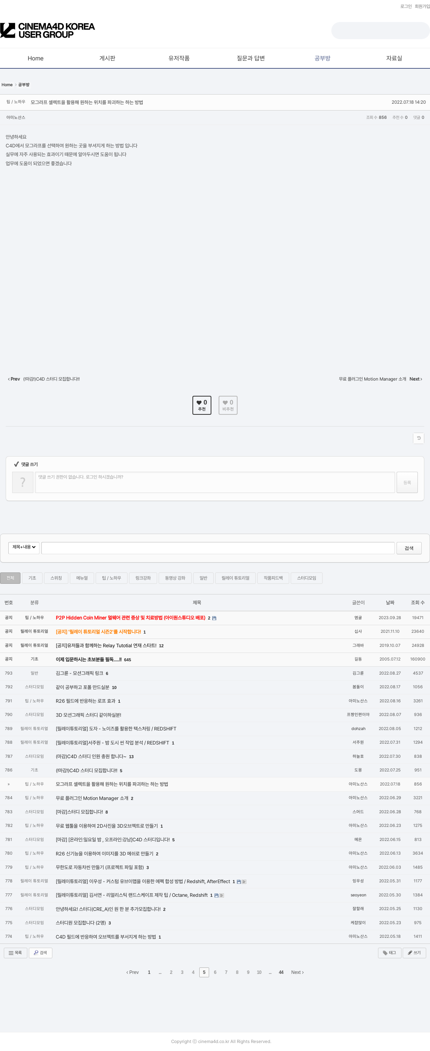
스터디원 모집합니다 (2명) (81, 923)
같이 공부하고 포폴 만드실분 (83, 687)
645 (127, 659)
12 (161, 645)
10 (114, 687)
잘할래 (358, 908)
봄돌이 (358, 686)
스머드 (358, 811)
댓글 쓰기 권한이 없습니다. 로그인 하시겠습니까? (80, 477)
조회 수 (418, 602)
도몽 (358, 770)
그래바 (358, 645)
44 (281, 972)
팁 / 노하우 (111, 578)
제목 (197, 602)
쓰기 (414, 953)
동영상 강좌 (175, 578)
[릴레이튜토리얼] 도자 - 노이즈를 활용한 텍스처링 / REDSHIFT (116, 729)
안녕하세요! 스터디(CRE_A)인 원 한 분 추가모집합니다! (109, 909)
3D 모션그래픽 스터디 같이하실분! (88, 715)
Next (297, 972)
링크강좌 (143, 578)
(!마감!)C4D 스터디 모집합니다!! (87, 770)
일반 (203, 578)
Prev (132, 972)
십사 (358, 631)
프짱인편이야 (358, 714)
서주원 (358, 742)
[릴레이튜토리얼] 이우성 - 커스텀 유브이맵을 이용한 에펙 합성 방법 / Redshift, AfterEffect (143, 881)
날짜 (390, 602)
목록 (15, 953)
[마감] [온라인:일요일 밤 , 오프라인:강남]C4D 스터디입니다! (113, 839)
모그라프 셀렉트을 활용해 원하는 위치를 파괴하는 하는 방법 (87, 102)
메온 (358, 839)
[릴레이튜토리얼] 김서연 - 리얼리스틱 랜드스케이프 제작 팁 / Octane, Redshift (132, 895)
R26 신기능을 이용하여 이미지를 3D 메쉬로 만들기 (105, 854)
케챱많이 (358, 922)
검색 (409, 548)
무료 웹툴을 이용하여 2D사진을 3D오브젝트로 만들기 (107, 826)
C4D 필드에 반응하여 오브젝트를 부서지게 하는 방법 (106, 937)
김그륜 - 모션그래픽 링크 (80, 673)
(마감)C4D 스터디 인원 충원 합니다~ (92, 756)
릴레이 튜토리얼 (235, 578)
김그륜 (358, 673)
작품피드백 (273, 578)
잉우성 (358, 881)
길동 (358, 659)
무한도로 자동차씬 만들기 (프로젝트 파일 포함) (100, 867)
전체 (10, 578)
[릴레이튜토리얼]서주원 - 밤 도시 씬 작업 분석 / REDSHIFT (113, 743)
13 (131, 756)
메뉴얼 (82, 578)
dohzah (358, 728)
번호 (9, 602)
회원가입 (422, 6)
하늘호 (358, 756)
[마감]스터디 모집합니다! (80, 812)
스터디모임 (306, 578)
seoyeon (358, 895)
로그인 (406, 6)
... (160, 972)
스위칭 (56, 578)
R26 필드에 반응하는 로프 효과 (86, 701)
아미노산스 (15, 117)
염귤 (358, 617)
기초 (32, 578)
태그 (389, 953)
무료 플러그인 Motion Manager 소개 (92, 798)
